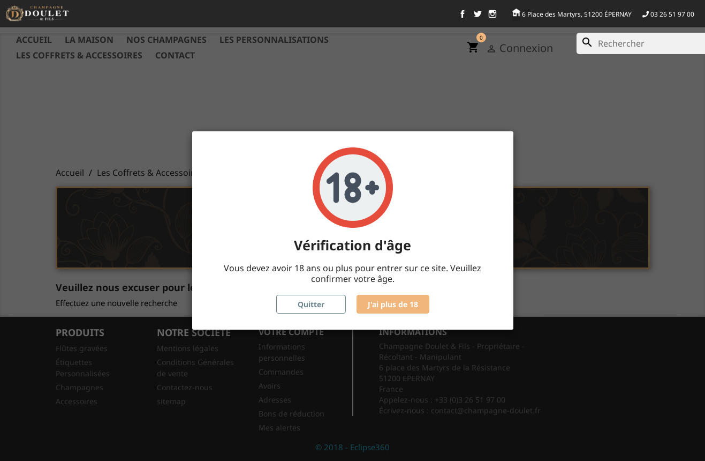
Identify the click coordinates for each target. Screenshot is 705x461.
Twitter (477, 14)
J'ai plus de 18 (393, 304)
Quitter (311, 304)
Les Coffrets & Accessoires (79, 55)
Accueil (34, 40)
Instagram (492, 14)
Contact (175, 55)
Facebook (462, 14)
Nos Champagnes (166, 40)
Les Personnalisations (274, 40)
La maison (89, 40)
